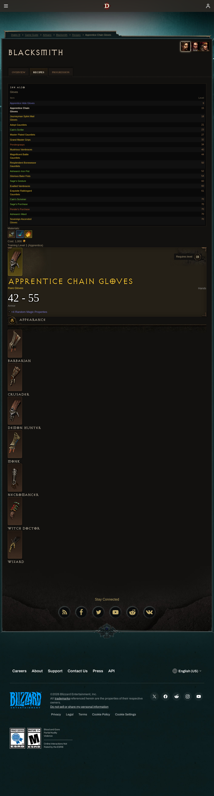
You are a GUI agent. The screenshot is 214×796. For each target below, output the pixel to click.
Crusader (18, 394)
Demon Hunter (24, 428)
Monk (14, 461)
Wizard (16, 562)
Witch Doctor (24, 528)
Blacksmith (35, 52)
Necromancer (23, 495)
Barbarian (19, 361)
